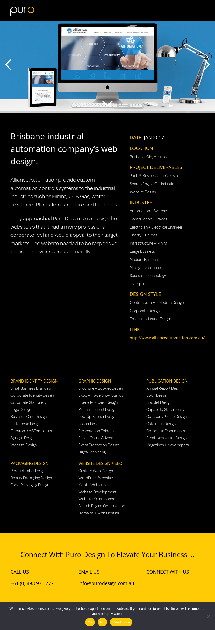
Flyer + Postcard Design (98, 402)
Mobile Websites (92, 485)
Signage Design (22, 438)
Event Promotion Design (98, 445)
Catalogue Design (161, 423)
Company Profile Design (166, 416)
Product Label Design (28, 470)
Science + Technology (148, 275)
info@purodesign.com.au (106, 583)
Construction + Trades (148, 219)
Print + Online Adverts (96, 438)
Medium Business (144, 259)
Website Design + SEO (100, 463)
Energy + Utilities (143, 235)
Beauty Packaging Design (31, 478)
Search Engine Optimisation (153, 184)
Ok (90, 622)
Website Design (143, 192)
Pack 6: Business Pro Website (154, 175)
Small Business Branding (30, 388)
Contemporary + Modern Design (157, 302)
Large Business (142, 251)
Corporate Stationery (28, 402)
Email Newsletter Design (166, 438)
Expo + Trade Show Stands (100, 395)
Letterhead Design (25, 423)
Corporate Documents (165, 430)
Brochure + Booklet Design (100, 388)
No (102, 622)
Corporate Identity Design (32, 395)
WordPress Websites (96, 478)
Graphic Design (94, 381)
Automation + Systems (149, 211)
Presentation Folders (96, 430)
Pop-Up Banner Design (97, 416)
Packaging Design (29, 463)
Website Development (97, 492)
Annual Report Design (164, 388)
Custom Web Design (95, 470)
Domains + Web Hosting (98, 513)
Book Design (156, 395)
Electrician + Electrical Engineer (156, 227)
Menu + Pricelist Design (97, 409)
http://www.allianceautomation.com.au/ (167, 338)
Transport (138, 283)
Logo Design (20, 409)
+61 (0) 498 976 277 (32, 583)
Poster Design (89, 423)
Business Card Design (28, 416)
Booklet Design (158, 402)
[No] (208, 616)
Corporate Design (145, 310)
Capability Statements (165, 409)
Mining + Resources (146, 267)
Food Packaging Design (29, 485)
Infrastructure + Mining (148, 243)
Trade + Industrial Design (150, 319)
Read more (121, 622)
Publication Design (167, 381)
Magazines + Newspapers (167, 445)
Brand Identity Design (34, 381)
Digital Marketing (92, 452)
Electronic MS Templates (31, 430)
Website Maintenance (96, 499)
